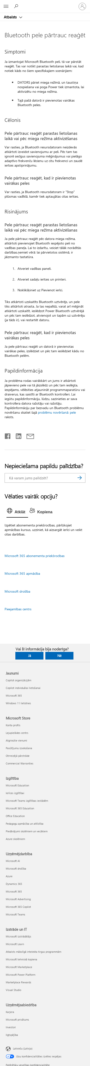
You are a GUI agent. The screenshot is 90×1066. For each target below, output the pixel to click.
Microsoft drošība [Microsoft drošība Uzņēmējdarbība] (16, 868)
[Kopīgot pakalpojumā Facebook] (8, 435)
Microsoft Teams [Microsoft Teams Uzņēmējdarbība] (15, 914)
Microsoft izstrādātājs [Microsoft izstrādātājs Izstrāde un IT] (18, 936)
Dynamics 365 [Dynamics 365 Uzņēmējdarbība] (14, 884)
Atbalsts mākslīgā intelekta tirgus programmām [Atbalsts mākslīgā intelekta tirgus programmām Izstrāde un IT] (33, 951)
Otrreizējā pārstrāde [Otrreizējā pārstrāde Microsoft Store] (18, 756)
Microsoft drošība (17, 591)
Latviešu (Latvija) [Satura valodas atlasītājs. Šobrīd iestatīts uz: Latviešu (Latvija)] (22, 1048)
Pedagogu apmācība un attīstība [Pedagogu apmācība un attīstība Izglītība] (24, 823)
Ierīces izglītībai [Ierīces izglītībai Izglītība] (15, 793)
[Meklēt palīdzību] (17, 6)
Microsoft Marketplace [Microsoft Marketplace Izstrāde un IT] (19, 967)
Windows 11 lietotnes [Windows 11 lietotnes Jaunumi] (18, 703)
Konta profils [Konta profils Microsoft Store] (13, 725)
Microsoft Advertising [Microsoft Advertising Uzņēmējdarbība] (18, 899)
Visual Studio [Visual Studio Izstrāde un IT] (13, 990)
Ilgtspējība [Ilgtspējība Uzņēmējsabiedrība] (12, 1035)
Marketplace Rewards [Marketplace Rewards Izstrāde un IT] (18, 982)
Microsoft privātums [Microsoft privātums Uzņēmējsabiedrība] (17, 1019)
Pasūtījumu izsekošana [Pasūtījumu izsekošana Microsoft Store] (19, 748)
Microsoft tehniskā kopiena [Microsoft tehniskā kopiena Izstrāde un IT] (21, 959)
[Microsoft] (45, 3)
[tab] (17, 512)
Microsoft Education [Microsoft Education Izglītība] (17, 785)
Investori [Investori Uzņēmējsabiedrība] (11, 1027)
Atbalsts (11, 17)
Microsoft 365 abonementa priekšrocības (35, 555)
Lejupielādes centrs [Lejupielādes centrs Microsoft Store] (17, 733)
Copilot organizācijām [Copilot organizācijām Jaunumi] (18, 680)
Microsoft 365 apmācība (22, 573)
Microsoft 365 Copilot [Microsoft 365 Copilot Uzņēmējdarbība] (18, 907)
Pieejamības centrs (18, 609)
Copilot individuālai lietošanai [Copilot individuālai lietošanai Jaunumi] (23, 688)
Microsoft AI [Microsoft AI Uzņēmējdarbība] (13, 861)
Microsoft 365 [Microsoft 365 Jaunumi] (14, 695)
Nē (59, 655)
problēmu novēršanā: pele (57, 412)
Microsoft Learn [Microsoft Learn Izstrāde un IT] (15, 944)
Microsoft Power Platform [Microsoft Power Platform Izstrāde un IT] (20, 974)
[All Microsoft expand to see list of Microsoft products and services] (6, 6)
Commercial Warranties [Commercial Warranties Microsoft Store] (19, 763)
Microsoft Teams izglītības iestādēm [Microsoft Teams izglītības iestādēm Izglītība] (27, 800)
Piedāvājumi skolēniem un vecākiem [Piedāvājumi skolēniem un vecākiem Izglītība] (27, 831)
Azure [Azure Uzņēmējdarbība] (9, 876)
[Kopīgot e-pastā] (28, 435)
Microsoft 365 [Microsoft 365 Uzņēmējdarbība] (14, 891)
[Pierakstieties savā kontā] (82, 6)
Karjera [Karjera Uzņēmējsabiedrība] (10, 1012)
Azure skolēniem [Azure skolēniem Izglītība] (15, 839)
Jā (29, 655)
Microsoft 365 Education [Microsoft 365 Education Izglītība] (20, 808)
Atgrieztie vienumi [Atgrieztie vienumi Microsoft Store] (16, 740)
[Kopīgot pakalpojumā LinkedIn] (16, 435)
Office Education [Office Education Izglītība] (15, 816)
